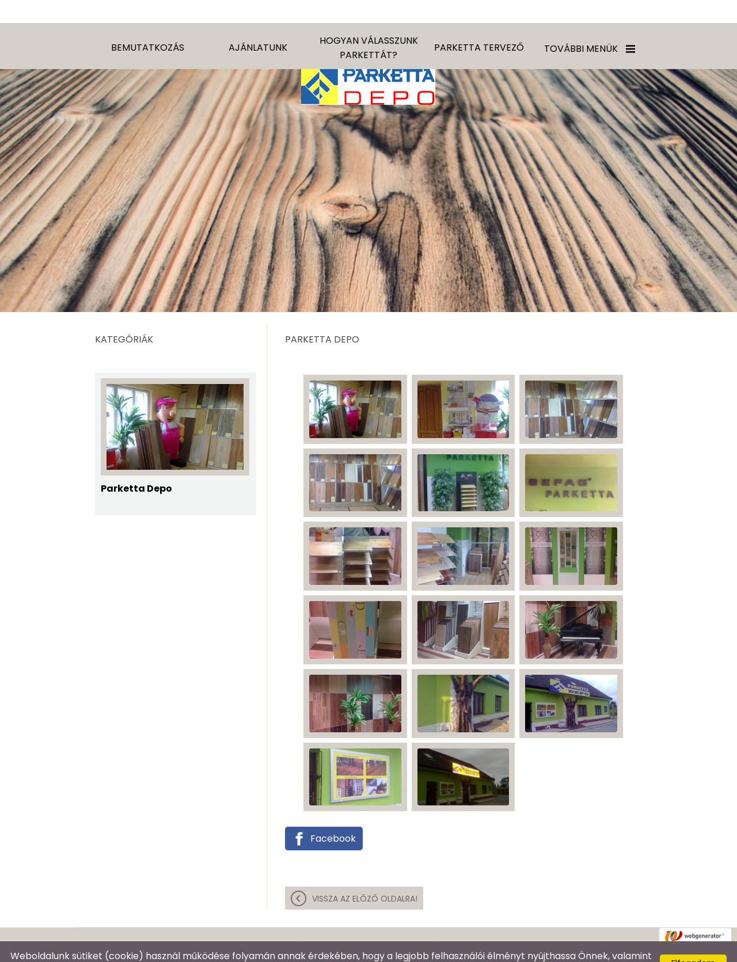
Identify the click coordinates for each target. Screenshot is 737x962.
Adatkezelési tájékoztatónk (586, 947)
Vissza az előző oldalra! (364, 875)
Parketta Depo (136, 465)
